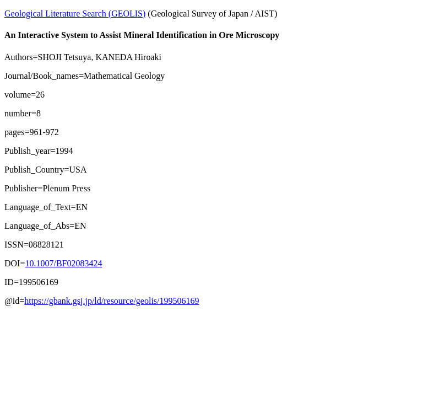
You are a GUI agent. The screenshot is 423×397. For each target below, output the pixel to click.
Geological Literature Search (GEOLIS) (74, 13)
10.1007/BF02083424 (63, 263)
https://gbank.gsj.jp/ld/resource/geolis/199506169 (111, 300)
